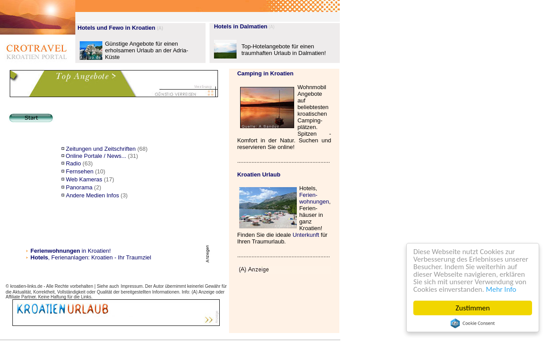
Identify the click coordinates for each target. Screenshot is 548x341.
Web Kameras (84, 179)
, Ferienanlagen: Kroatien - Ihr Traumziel (100, 257)
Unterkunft (305, 234)
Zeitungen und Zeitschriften (101, 148)
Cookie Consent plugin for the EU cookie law (473, 323)
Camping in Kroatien (265, 73)
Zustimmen (473, 308)
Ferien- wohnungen (314, 198)
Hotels (39, 257)
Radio (73, 163)
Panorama (79, 187)
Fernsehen (79, 171)
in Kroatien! (71, 250)
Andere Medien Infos (92, 195)
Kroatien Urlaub (258, 174)
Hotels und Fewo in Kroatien (116, 27)
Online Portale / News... (96, 156)
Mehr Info (501, 289)
